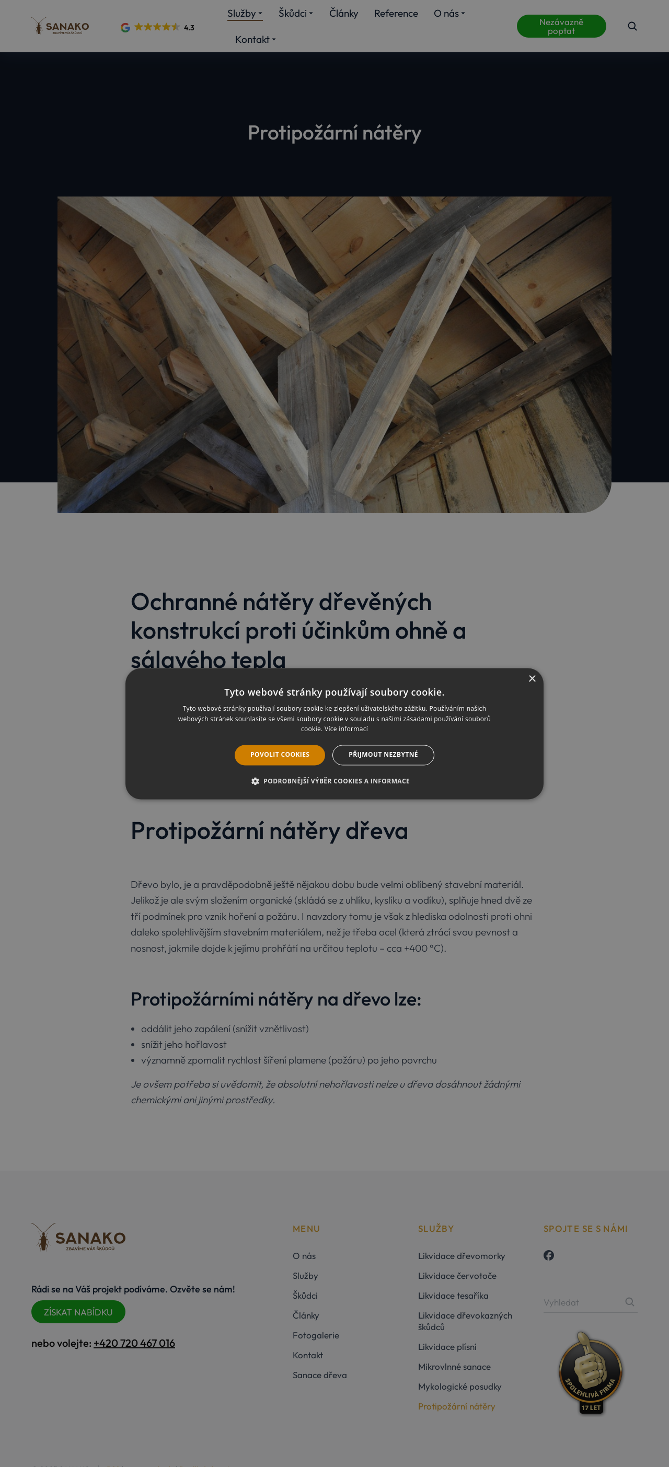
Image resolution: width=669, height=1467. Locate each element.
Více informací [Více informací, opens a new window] (346, 729)
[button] (334, 781)
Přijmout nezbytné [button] (383, 754)
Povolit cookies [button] (279, 754)
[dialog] (334, 733)
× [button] (532, 679)
